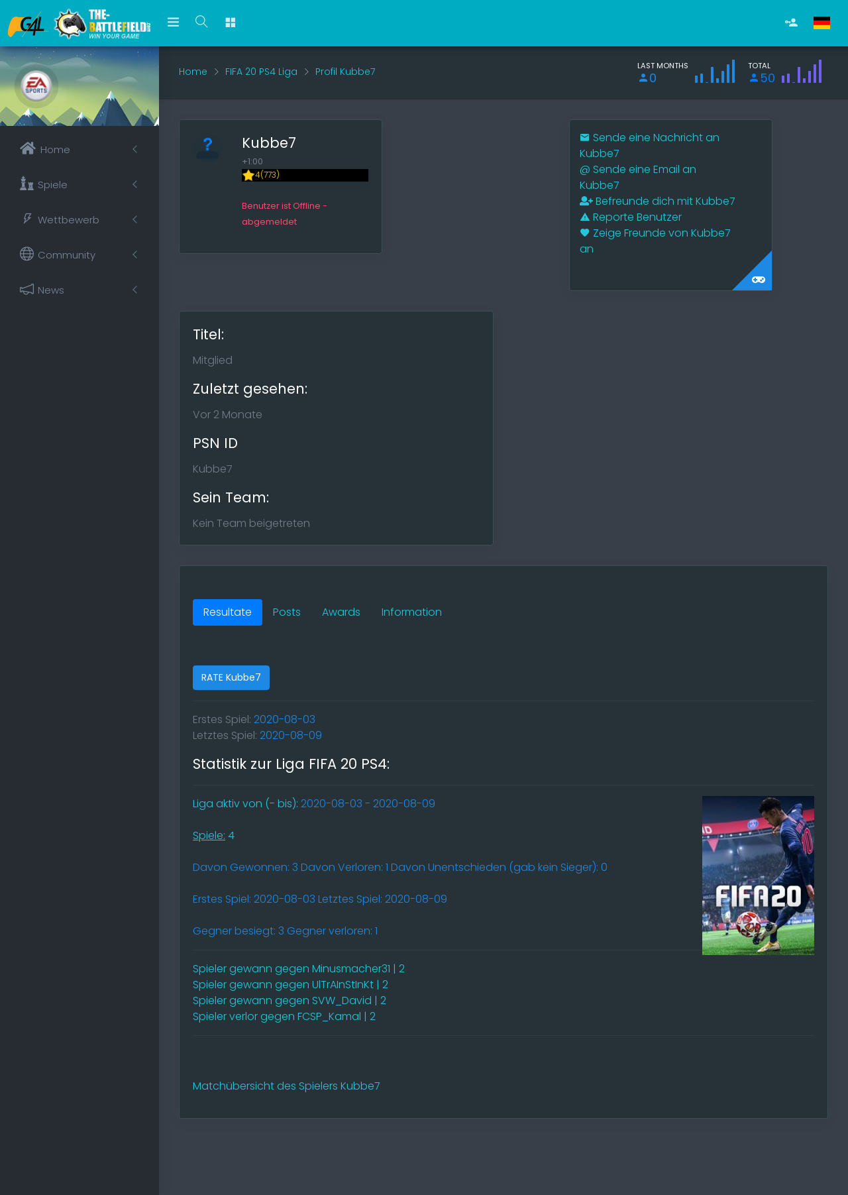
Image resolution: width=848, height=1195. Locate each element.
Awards (341, 612)
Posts (287, 612)
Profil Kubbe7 (345, 71)
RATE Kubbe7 (231, 677)
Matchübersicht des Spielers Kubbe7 (286, 1086)
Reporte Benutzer (631, 217)
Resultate (227, 612)
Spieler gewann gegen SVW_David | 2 (289, 1000)
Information (412, 612)
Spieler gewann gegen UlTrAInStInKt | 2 (290, 984)
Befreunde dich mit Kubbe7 (657, 201)
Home (193, 71)
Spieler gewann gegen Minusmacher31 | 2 (299, 968)
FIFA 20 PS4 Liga (261, 71)
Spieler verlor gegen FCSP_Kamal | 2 (284, 1016)
